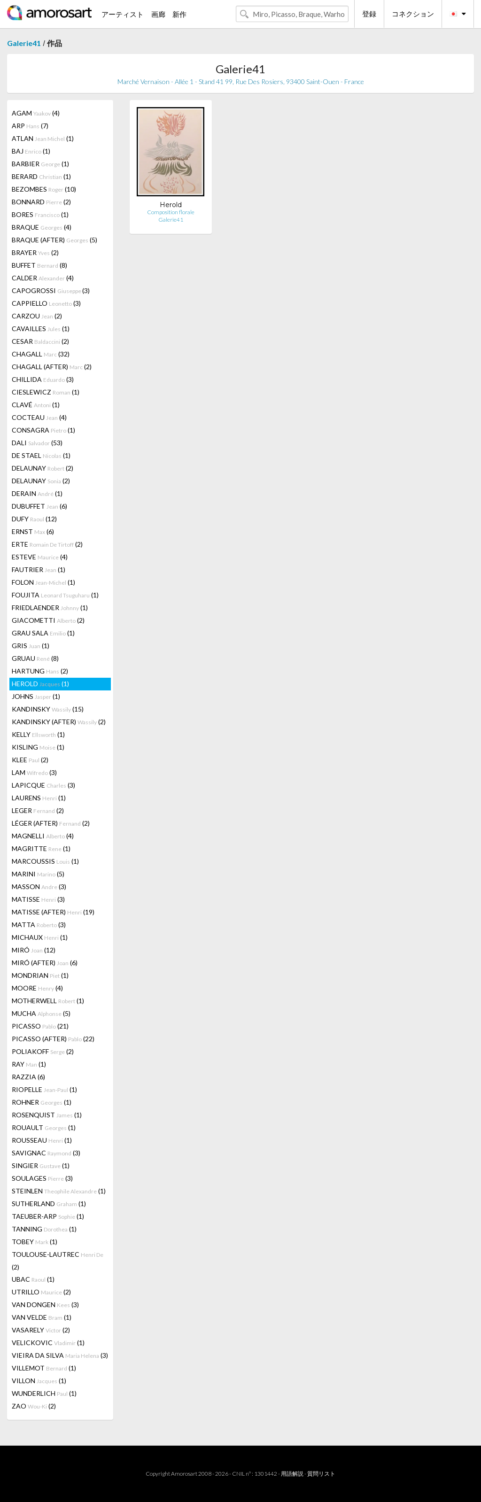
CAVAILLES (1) (41, 329)
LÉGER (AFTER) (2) (51, 823)
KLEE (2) (30, 760)
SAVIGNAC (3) (46, 1153)
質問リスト (321, 1473)
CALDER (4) (43, 278)
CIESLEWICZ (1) (45, 392)
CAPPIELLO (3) (46, 303)
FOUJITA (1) (55, 595)
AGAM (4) (36, 113)
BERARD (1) (41, 176)
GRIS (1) (30, 646)
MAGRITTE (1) (41, 848)
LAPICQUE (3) (43, 785)
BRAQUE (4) (41, 227)
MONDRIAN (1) (40, 975)
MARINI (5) (38, 874)
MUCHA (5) (41, 1013)
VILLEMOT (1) (44, 1368)
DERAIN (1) (37, 493)
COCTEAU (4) (39, 417)
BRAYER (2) (35, 252)
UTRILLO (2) (41, 1292)
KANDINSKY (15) (48, 709)
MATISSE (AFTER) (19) (53, 912)
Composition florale (170, 212)
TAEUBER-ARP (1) (48, 1216)
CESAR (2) (40, 341)
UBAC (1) (33, 1279)
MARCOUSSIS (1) (45, 861)
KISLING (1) (38, 747)
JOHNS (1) (36, 696)
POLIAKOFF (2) (43, 1051)
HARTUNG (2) (40, 671)
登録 (369, 13)
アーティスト (122, 14)
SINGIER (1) (41, 1165)
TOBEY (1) (34, 1242)
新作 (179, 14)
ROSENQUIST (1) (47, 1115)
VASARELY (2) (41, 1330)
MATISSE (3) (38, 899)
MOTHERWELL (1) (48, 1001)
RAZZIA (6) (28, 1077)
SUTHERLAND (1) (49, 1204)
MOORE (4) (37, 988)
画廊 (158, 14)
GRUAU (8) (35, 658)
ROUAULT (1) (44, 1127)
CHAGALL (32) (41, 354)
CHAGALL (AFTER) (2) (52, 367)
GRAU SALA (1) (43, 633)
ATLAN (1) (43, 138)
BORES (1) (40, 214)
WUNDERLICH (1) (44, 1393)
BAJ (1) (31, 151)
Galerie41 (24, 43)
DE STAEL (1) (41, 455)
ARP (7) (30, 126)
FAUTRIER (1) (38, 569)
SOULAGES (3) (42, 1178)
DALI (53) (37, 443)
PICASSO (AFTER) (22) (53, 1039)
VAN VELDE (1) (41, 1317)
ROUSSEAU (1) (42, 1140)
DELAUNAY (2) (42, 468)
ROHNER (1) (41, 1102)
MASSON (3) (39, 886)
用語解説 (292, 1473)
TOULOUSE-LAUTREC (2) (57, 1260)
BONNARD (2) (41, 202)
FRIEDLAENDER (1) (50, 608)
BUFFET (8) (39, 265)
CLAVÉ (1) (36, 405)
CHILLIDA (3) (43, 379)
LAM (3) (34, 772)
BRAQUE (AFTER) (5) (54, 240)
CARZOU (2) (37, 316)
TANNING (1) (44, 1229)
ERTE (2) (47, 544)
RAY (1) (29, 1064)
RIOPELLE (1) (44, 1089)
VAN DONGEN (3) (45, 1304)
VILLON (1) (39, 1381)
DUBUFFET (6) (39, 506)
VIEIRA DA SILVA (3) (60, 1355)
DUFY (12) (34, 519)
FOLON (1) (43, 582)
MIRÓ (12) (33, 950)
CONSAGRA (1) (43, 430)
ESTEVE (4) (40, 557)
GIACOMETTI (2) (48, 620)
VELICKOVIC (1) (48, 1343)
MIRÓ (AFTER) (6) (45, 963)
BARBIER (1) (40, 164)
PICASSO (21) (40, 1026)
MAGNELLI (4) (43, 836)
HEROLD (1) (40, 684)
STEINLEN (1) (59, 1191)
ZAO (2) (34, 1406)
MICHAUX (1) (40, 937)
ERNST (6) (33, 531)
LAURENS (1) (39, 798)
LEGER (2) (38, 810)
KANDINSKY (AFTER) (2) (59, 722)
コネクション (413, 13)
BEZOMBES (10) (44, 189)
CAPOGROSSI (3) (51, 290)
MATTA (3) (39, 925)
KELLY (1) (38, 734)
